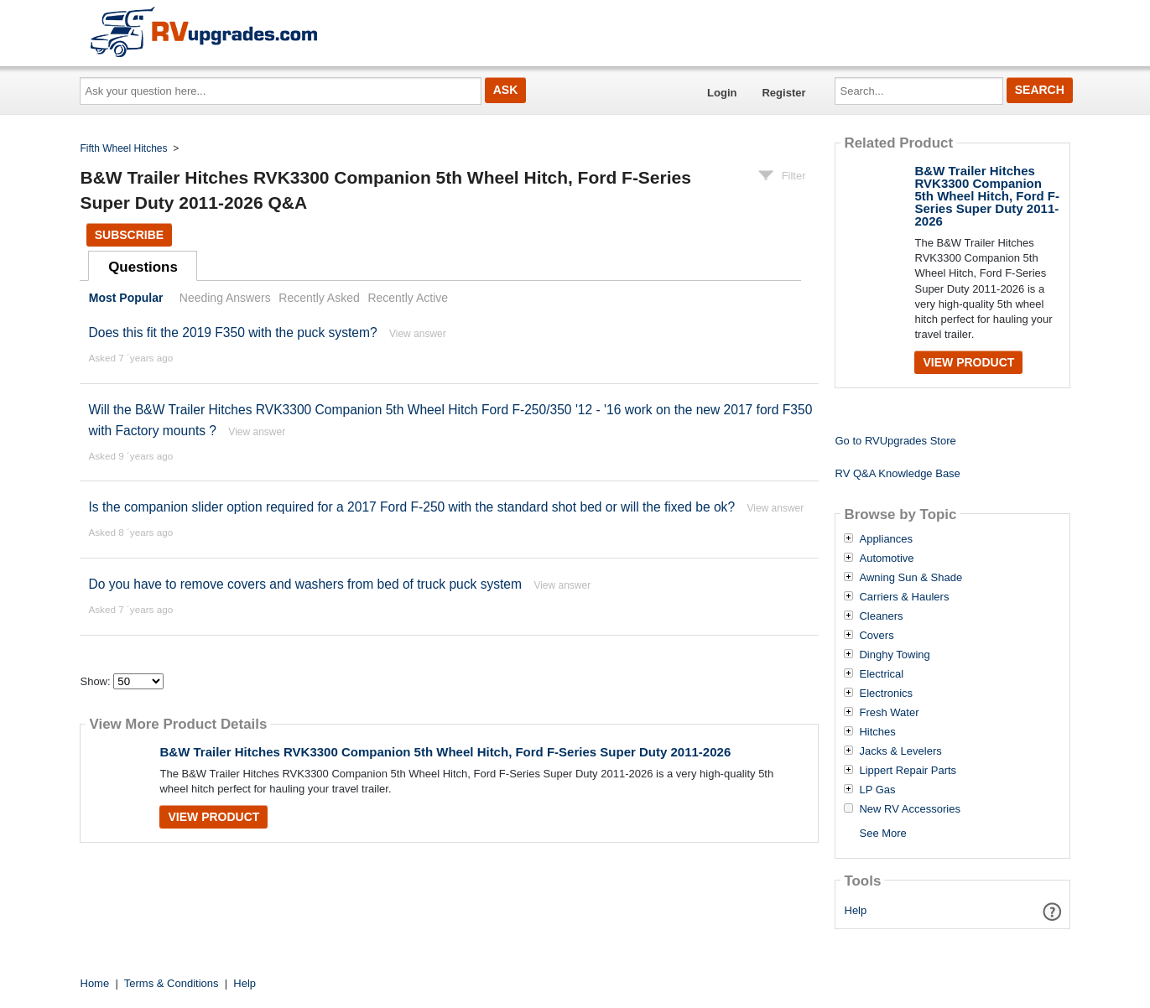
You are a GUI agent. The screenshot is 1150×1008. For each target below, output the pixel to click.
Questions (143, 267)
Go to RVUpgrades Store (895, 440)
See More (882, 833)
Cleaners (881, 616)
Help (856, 910)
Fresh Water (888, 713)
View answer (417, 334)
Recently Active (407, 297)
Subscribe (129, 235)
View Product (213, 817)
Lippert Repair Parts (907, 771)
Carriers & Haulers (904, 597)
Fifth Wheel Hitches (124, 148)
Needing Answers (225, 297)
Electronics (886, 693)
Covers (876, 636)
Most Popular (126, 297)
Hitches (877, 732)
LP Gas (877, 790)
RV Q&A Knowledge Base (897, 473)
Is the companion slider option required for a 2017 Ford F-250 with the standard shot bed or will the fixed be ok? (411, 507)
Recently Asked (318, 297)
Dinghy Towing (894, 655)
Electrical (881, 674)
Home (95, 983)
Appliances (886, 539)
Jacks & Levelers (900, 751)
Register (783, 92)
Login (721, 92)
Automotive (886, 558)
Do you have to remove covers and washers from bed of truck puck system (305, 584)
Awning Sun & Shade (910, 578)
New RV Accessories (909, 809)
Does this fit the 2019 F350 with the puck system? (232, 332)
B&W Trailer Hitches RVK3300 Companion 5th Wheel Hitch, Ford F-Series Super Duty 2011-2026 (445, 752)
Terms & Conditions (171, 983)
